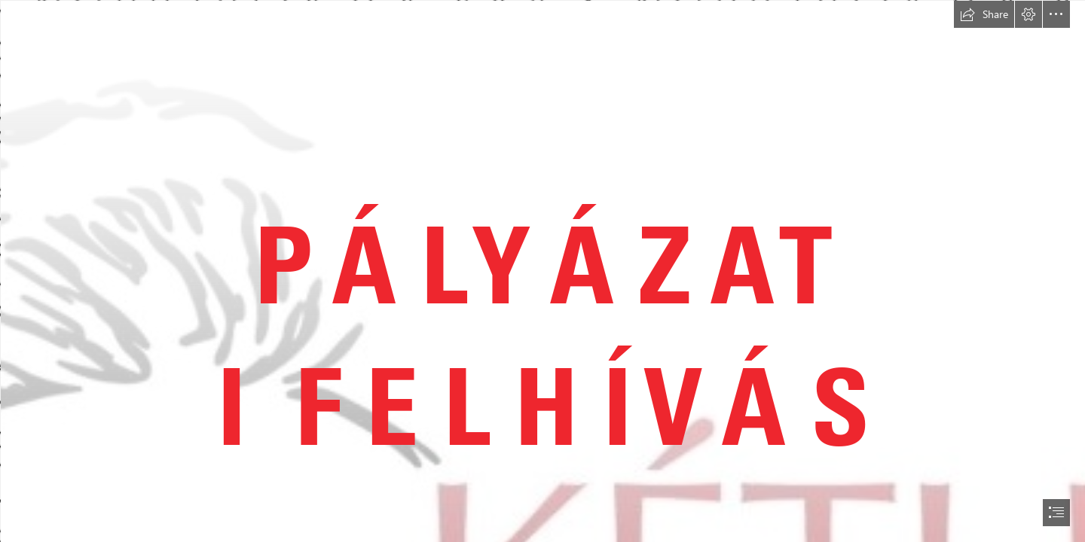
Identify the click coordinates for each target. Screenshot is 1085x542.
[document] (542, 271)
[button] (984, 14)
